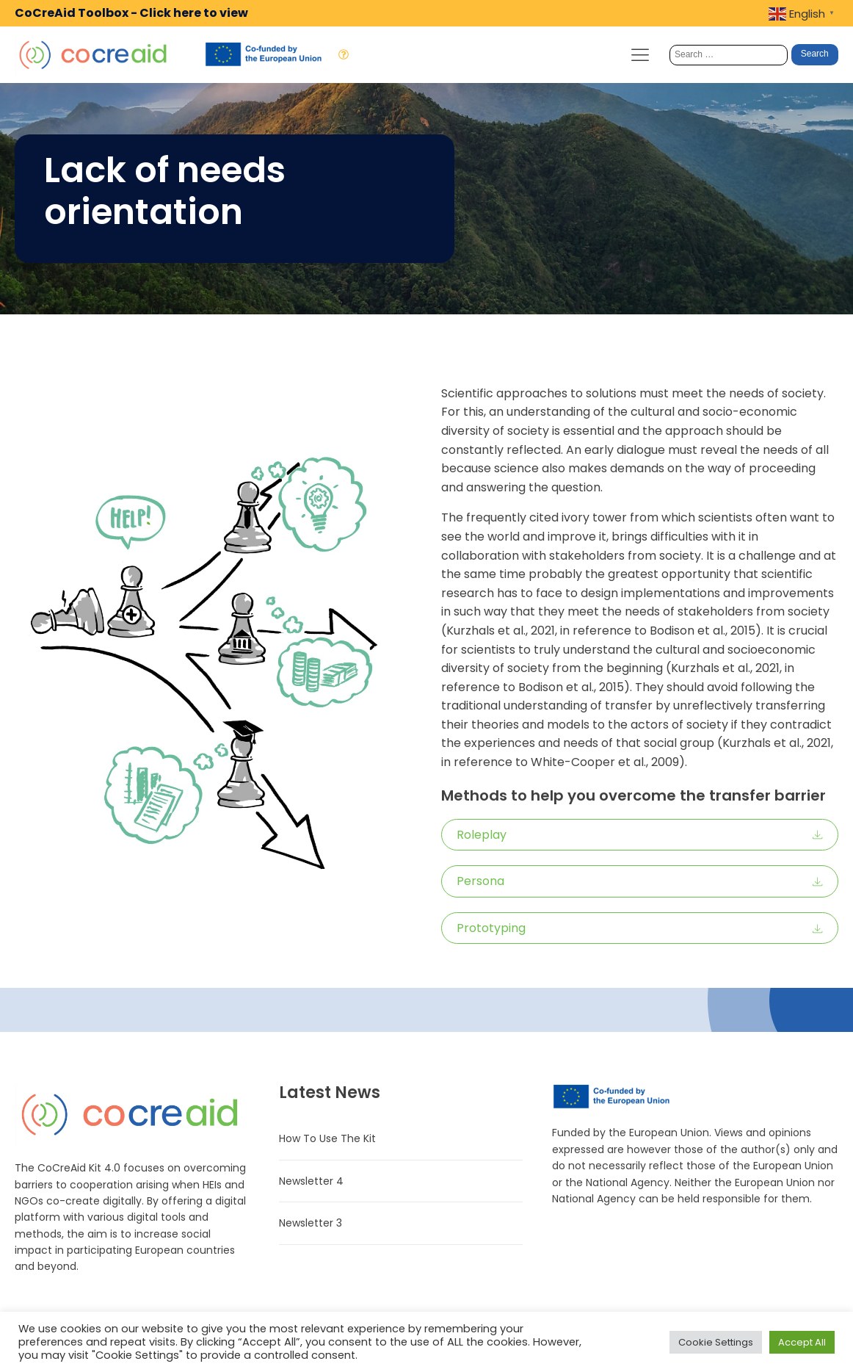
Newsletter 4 (311, 1181)
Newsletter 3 (310, 1223)
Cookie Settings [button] (715, 1342)
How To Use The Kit (327, 1138)
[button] (639, 835)
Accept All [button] (802, 1342)
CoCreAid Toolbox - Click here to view (131, 12)
